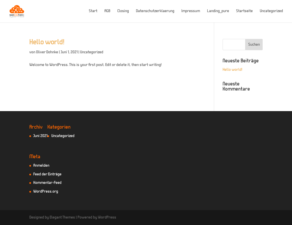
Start (93, 11)
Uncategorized (271, 11)
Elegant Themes (62, 217)
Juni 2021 (40, 136)
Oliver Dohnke (47, 52)
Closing (123, 11)
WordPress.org (45, 191)
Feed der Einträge (47, 174)
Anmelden (41, 166)
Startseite (244, 11)
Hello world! (46, 42)
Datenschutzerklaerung (155, 11)
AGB (107, 11)
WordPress (107, 217)
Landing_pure (218, 11)
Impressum (190, 11)
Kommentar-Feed (47, 183)
